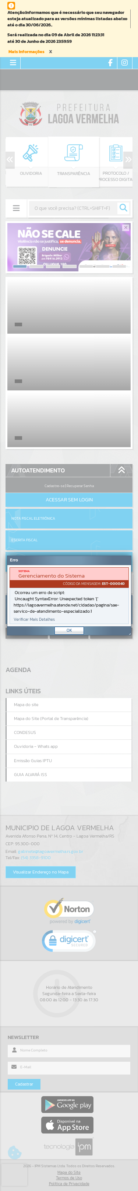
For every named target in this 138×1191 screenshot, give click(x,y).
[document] (69, 595)
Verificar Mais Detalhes (34, 619)
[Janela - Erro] (69, 595)
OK (69, 630)
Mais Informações (26, 51)
